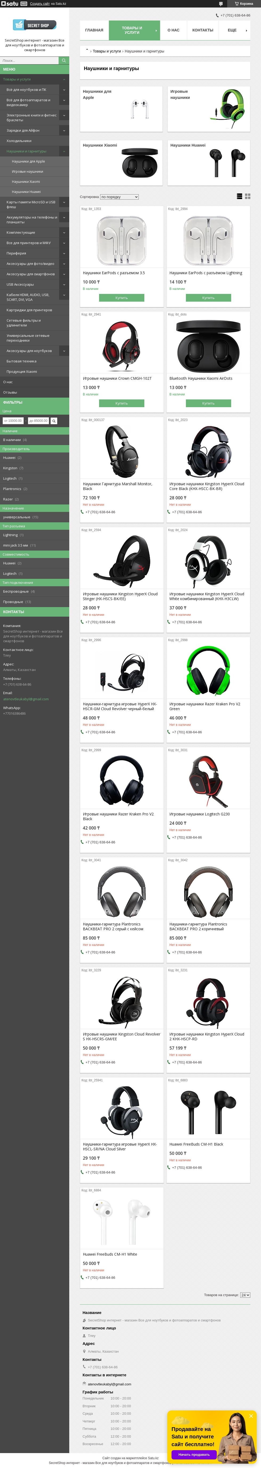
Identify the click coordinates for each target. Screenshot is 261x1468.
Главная (94, 30)
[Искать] (64, 60)
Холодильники (19, 140)
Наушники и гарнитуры (26, 151)
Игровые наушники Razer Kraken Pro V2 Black (118, 816)
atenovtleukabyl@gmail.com (26, 699)
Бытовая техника (21, 361)
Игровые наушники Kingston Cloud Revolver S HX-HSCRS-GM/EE (121, 1036)
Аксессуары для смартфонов (31, 274)
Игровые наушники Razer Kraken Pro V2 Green (204, 706)
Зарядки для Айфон (23, 130)
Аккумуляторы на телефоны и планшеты (32, 219)
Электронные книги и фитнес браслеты (31, 117)
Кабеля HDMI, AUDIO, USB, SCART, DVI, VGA (28, 297)
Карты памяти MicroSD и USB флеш (31, 204)
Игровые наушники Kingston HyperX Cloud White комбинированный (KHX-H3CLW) (206, 596)
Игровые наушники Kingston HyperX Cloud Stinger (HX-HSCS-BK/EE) (120, 596)
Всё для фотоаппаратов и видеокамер (28, 102)
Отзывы (10, 392)
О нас (8, 381)
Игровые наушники (27, 171)
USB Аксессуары (20, 284)
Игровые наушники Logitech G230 (199, 814)
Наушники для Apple (28, 161)
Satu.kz (153, 1458)
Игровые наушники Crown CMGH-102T (117, 378)
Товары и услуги (17, 79)
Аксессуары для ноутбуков (29, 350)
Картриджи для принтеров (29, 310)
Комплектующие (21, 232)
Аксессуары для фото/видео (30, 263)
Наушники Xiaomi (26, 181)
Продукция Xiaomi (22, 371)
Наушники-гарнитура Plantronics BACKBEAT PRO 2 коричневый (198, 926)
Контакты (203, 30)
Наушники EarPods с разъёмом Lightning (205, 272)
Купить (122, 297)
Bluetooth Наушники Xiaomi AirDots (201, 378)
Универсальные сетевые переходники (28, 338)
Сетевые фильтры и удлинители (24, 322)
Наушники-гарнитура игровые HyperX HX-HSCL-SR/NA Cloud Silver (120, 1146)
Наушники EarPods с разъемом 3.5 (114, 272)
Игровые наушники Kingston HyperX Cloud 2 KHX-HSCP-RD (206, 1036)
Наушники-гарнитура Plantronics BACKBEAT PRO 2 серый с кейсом (113, 926)
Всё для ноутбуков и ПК (26, 89)
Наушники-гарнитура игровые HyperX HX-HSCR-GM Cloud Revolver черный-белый (120, 706)
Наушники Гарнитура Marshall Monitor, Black (117, 486)
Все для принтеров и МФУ (29, 242)
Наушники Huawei (26, 191)
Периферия (16, 253)
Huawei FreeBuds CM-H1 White (110, 1254)
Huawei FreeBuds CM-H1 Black (196, 1144)
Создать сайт (40, 4)
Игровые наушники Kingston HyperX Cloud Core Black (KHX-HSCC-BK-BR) (206, 486)
